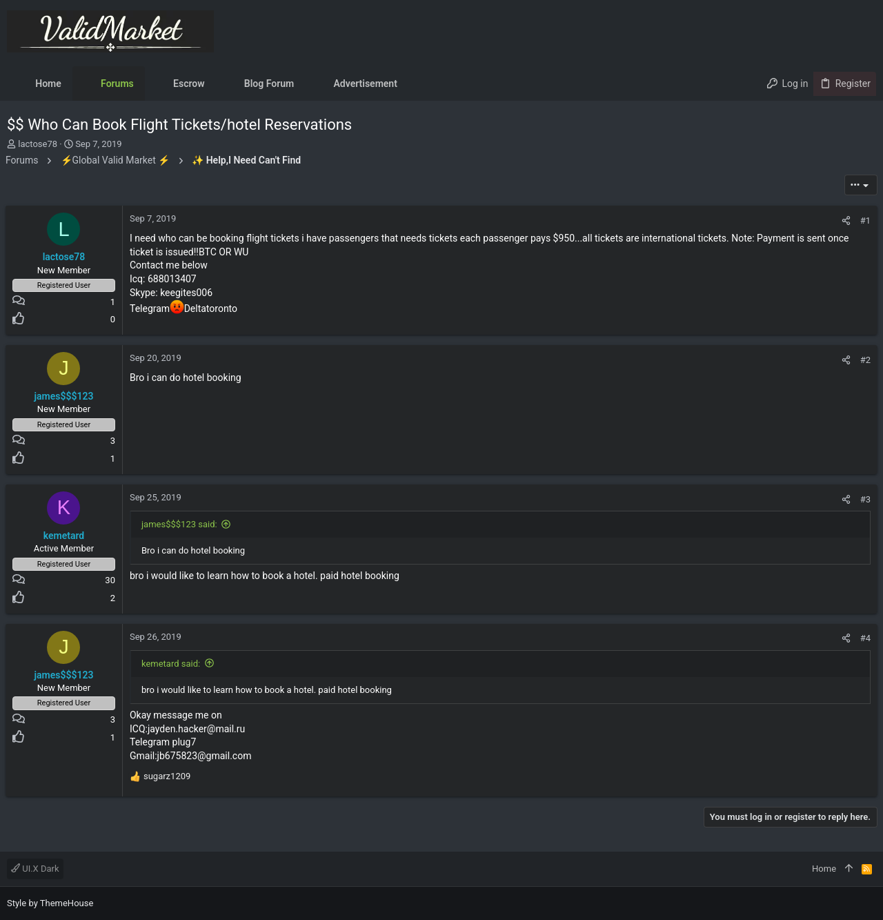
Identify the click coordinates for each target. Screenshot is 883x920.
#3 (864, 499)
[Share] (844, 220)
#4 (864, 638)
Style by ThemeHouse (50, 903)
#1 (864, 220)
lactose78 (37, 144)
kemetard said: (172, 663)
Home (824, 868)
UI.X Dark (35, 868)
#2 (864, 360)
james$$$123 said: (181, 524)
